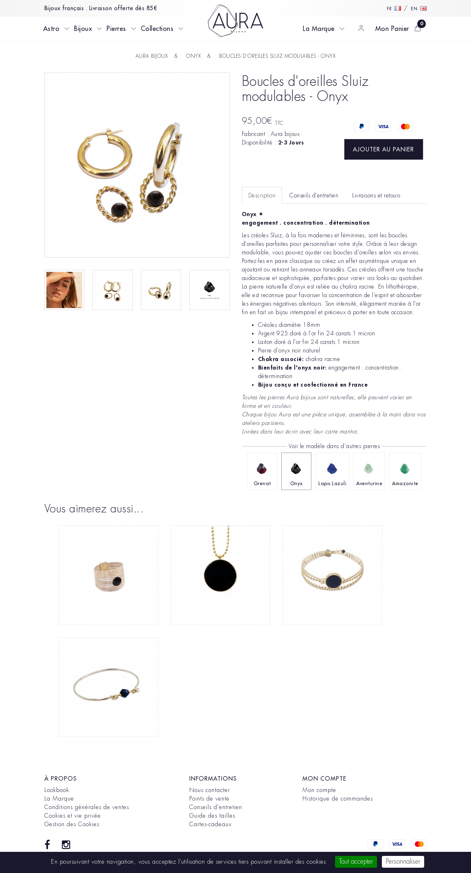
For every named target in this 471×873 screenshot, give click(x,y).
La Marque (319, 29)
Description (262, 195)
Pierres (116, 29)
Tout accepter (356, 861)
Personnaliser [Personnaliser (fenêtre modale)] (403, 861)
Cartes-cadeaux (210, 824)
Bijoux (83, 29)
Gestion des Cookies (71, 824)
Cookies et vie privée (72, 815)
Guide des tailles (212, 815)
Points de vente (209, 798)
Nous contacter (209, 790)
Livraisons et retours (376, 195)
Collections (157, 29)
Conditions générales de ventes (86, 807)
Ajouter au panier (383, 149)
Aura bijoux (285, 134)
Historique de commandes (337, 798)
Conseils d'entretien (215, 807)
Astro (51, 29)
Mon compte (319, 790)
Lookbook (56, 790)
